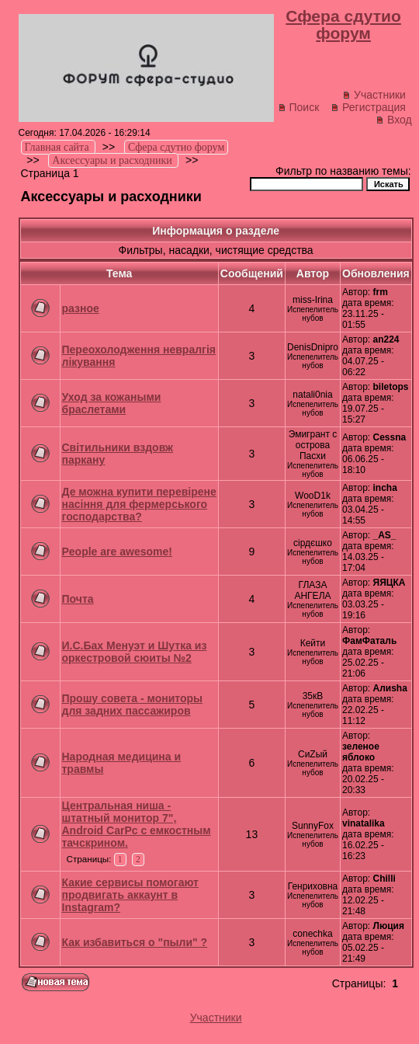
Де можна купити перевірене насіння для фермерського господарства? (139, 504)
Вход (394, 119)
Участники (374, 95)
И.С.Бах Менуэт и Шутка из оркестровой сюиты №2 (134, 651)
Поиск (299, 107)
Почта (78, 599)
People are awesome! (117, 551)
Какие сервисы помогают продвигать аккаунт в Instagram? (130, 895)
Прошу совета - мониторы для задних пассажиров (132, 704)
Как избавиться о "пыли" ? (135, 942)
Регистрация (368, 107)
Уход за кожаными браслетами (111, 403)
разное (80, 308)
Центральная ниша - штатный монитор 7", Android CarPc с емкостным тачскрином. (136, 824)
